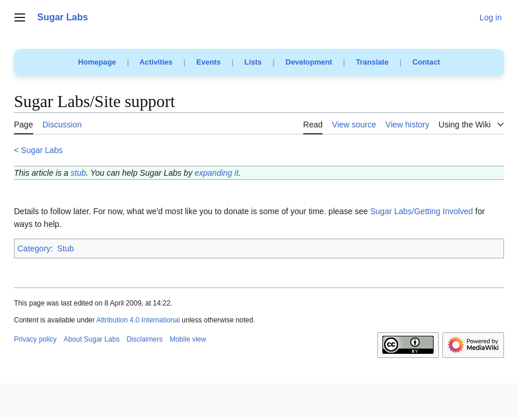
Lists (253, 62)
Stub (65, 248)
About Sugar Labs (91, 339)
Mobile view (187, 339)
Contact (426, 62)
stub (78, 172)
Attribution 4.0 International (137, 320)
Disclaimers (144, 339)
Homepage (97, 62)
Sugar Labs (42, 150)
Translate (372, 62)
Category (34, 248)
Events (208, 62)
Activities (156, 62)
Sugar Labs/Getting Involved (421, 211)
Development (308, 62)
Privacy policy (35, 339)
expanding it (216, 172)
